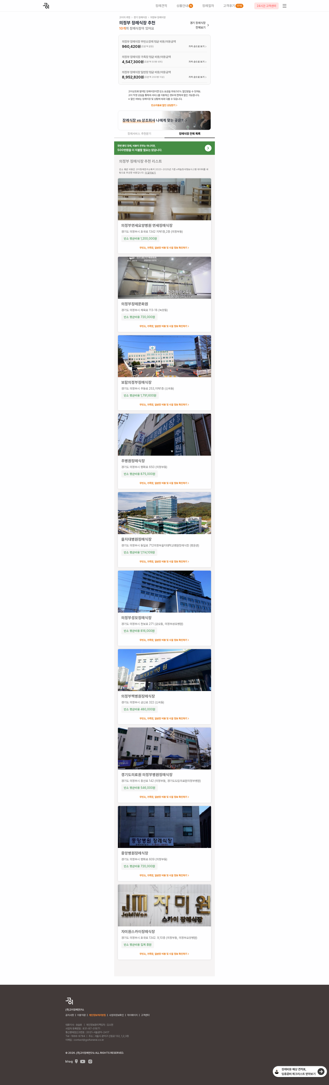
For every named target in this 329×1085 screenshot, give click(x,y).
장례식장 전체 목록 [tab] (189, 133)
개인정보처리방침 (97, 1015)
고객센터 (145, 1015)
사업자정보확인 (116, 1015)
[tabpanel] (164, 558)
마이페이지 (132, 1015)
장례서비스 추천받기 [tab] (139, 133)
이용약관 (81, 1015)
